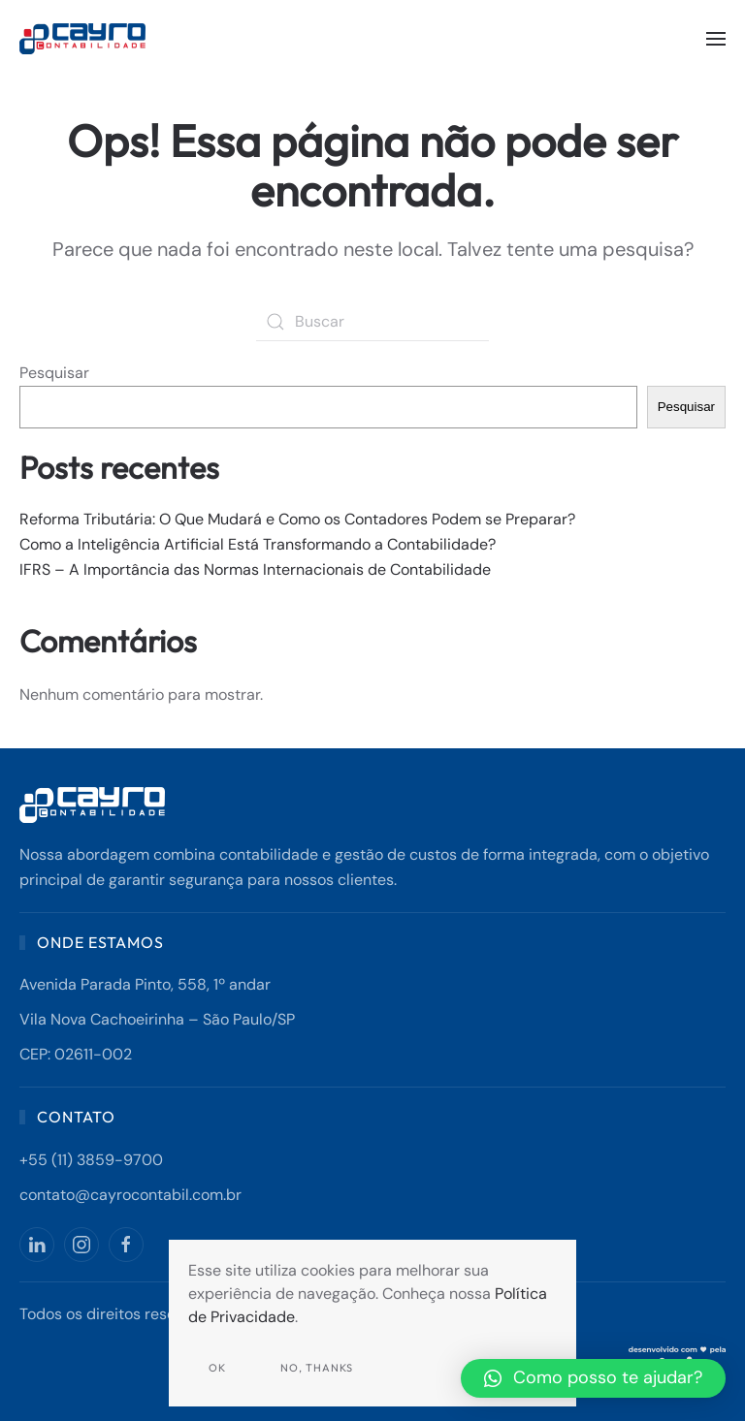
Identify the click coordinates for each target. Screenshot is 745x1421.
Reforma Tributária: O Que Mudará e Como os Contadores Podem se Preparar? (297, 519)
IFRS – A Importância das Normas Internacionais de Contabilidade (255, 569)
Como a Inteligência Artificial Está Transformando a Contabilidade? (257, 544)
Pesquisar (54, 373)
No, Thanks (316, 1367)
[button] (716, 39)
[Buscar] (372, 321)
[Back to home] (84, 39)
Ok (217, 1367)
